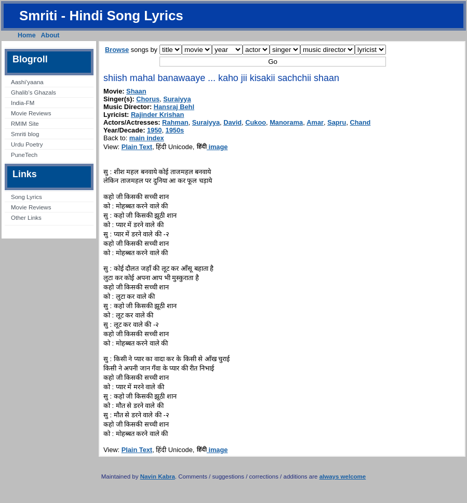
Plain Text (137, 147)
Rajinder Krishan (157, 114)
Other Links (26, 218)
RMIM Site (25, 124)
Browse (117, 50)
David (232, 122)
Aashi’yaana (27, 82)
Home (27, 35)
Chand (360, 122)
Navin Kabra (157, 476)
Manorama (286, 122)
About (50, 35)
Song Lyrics (26, 197)
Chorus (147, 99)
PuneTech (24, 155)
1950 (154, 130)
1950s (175, 130)
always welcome (342, 476)
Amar (315, 122)
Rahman (175, 122)
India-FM (22, 103)
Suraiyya (177, 99)
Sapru (336, 122)
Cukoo (255, 122)
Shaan (136, 91)
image (212, 147)
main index (146, 138)
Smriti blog (25, 134)
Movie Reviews (31, 113)
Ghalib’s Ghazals (33, 92)
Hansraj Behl (174, 107)
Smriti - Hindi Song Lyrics (101, 15)
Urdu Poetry (27, 144)
